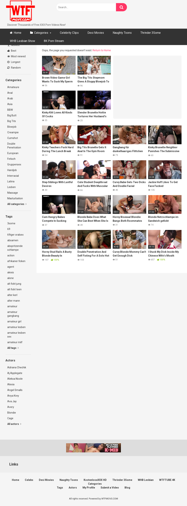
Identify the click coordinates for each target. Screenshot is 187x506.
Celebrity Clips (69, 32)
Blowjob (11, 126)
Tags (60, 487)
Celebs (29, 479)
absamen (12, 240)
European (12, 153)
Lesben (11, 187)
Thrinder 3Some (150, 32)
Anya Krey (13, 395)
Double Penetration (14, 145)
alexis (10, 272)
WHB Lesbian (146, 479)
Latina (10, 181)
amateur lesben (16, 327)
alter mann (13, 300)
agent (10, 266)
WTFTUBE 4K (167, 479)
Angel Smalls (14, 390)
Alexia (10, 384)
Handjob (12, 170)
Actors (73, 487)
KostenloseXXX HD (95, 479)
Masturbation (15, 198)
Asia (9, 104)
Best (11, 50)
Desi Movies (95, 32)
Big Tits (11, 121)
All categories (16, 204)
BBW (10, 109)
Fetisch (11, 158)
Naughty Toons (122, 32)
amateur (12, 306)
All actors (14, 423)
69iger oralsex (15, 234)
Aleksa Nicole (15, 378)
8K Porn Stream (54, 41)
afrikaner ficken (16, 261)
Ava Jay (12, 401)
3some (11, 223)
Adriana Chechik (16, 367)
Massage (12, 192)
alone (10, 278)
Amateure (13, 87)
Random (14, 67)
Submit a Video (110, 487)
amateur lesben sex (16, 334)
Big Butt (11, 115)
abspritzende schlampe (15, 248)
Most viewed (16, 56)
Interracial (13, 175)
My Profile (89, 487)
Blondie (11, 412)
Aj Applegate (14, 373)
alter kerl (12, 295)
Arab (10, 98)
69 (8, 229)
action (10, 255)
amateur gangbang (13, 314)
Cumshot (12, 138)
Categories (41, 32)
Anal (10, 92)
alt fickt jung (14, 283)
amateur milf (14, 342)
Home (17, 32)
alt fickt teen (14, 289)
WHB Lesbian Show (22, 41)
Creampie (13, 132)
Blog (127, 487)
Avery (10, 407)
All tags (13, 347)
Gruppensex (14, 164)
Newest (14, 45)
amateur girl (14, 321)
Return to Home (102, 50)
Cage (10, 418)
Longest (13, 62)
